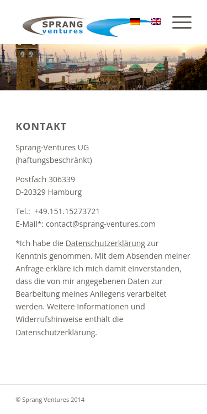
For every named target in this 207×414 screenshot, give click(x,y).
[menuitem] (176, 22)
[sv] (85, 22)
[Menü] (176, 22)
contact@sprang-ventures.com (101, 224)
